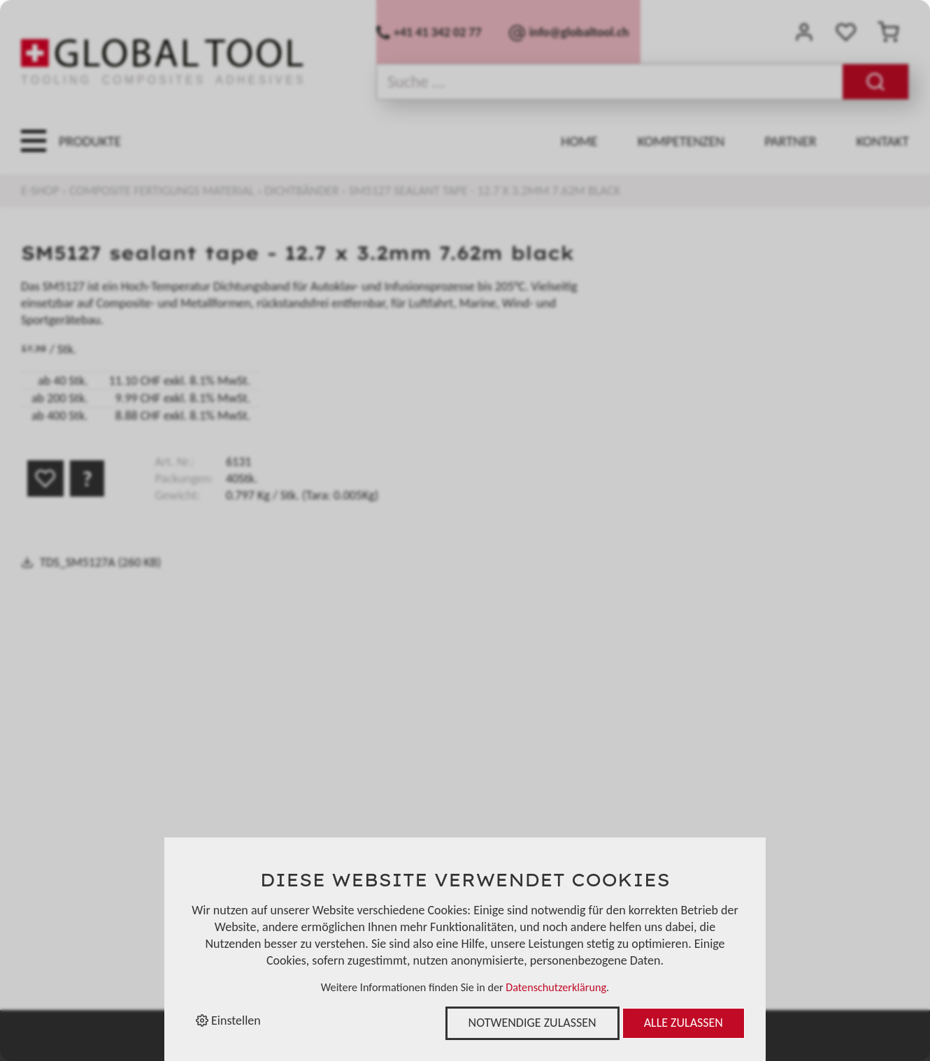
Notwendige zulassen (532, 1022)
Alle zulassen (683, 1022)
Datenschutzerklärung (556, 987)
